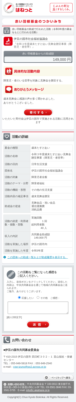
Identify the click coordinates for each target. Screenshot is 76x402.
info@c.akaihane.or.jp (37, 390)
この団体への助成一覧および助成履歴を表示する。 (37, 257)
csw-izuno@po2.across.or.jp (29, 366)
